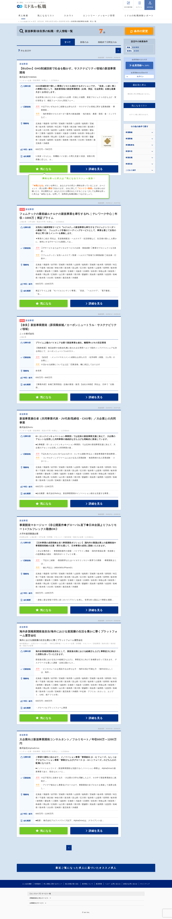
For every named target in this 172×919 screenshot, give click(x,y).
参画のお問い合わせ (130, 884)
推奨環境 (99, 884)
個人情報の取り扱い (72, 884)
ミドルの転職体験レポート (139, 15)
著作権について (87, 884)
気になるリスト (46, 15)
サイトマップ (145, 884)
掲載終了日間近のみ (107, 42)
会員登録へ (140, 65)
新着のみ (84, 42)
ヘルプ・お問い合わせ (113, 884)
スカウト (69, 15)
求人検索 (23, 15)
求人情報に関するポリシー (53, 884)
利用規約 (38, 884)
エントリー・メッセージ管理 (99, 15)
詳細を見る (96, 169)
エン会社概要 (27, 884)
